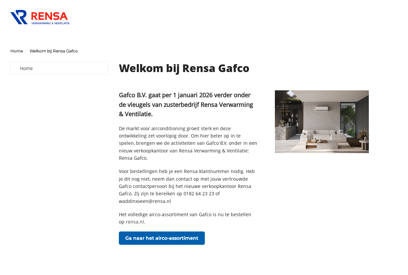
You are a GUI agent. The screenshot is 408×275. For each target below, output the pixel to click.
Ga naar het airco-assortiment (161, 238)
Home (16, 50)
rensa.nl (135, 222)
